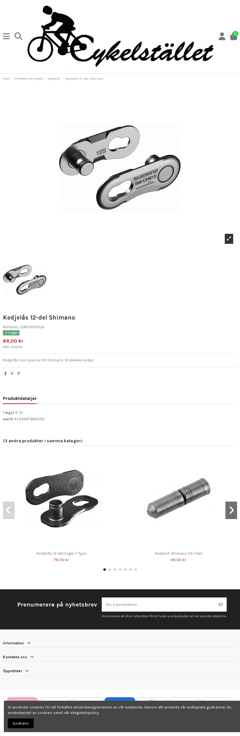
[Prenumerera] (220, 604)
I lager (8, 412)
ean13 (8, 419)
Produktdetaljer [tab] (20, 398)
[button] (104, 569)
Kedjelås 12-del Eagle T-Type (61, 553)
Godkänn (21, 723)
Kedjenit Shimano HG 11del (178, 553)
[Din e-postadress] (158, 604)
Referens (11, 327)
